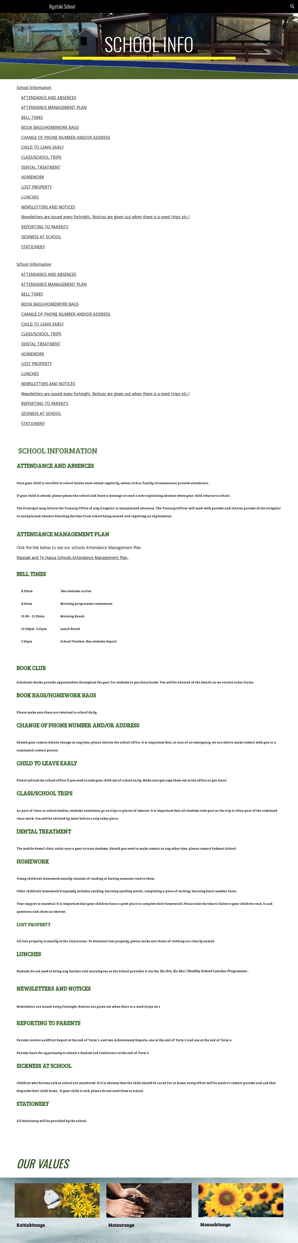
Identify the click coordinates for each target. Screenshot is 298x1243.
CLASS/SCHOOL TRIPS (41, 157)
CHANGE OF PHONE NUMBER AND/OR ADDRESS (65, 137)
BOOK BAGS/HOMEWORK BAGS (50, 127)
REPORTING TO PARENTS (44, 227)
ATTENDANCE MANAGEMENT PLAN (54, 107)
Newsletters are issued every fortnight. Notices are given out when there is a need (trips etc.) (105, 217)
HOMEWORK (32, 177)
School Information (34, 87)
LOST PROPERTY (36, 187)
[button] (292, 6)
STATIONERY (33, 247)
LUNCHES (30, 197)
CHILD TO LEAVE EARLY (42, 147)
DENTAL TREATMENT (41, 167)
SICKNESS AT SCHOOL (41, 237)
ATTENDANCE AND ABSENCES (48, 97)
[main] (149, 46)
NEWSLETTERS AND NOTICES (48, 207)
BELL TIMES (32, 117)
